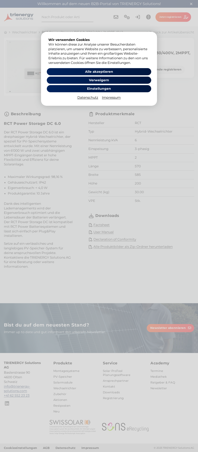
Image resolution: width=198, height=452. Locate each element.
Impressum (111, 98)
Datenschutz (87, 98)
